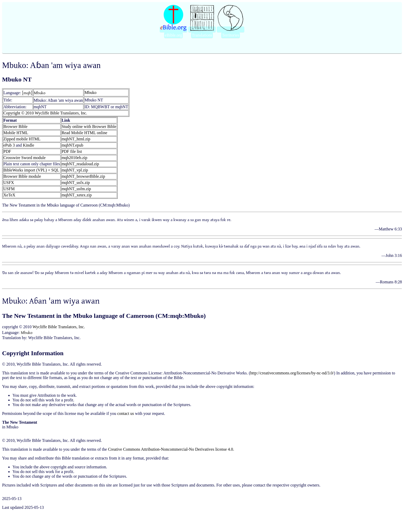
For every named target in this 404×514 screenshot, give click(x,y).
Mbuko (39, 93)
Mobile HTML (15, 133)
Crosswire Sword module (24, 157)
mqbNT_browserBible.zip (83, 176)
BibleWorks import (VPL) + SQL (31, 170)
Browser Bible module (22, 176)
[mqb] (27, 93)
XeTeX (9, 195)
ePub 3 (9, 145)
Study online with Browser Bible (89, 126)
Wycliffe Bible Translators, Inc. (58, 327)
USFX (8, 182)
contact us (125, 413)
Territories (230, 35)
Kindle (28, 145)
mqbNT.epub (72, 145)
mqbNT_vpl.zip (75, 170)
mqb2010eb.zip (74, 157)
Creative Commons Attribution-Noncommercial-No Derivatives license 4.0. (171, 449)
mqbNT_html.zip (76, 139)
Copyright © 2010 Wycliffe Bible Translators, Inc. (45, 113)
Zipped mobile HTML (22, 139)
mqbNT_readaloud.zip (80, 164)
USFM (9, 189)
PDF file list (72, 151)
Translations (202, 35)
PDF (7, 151)
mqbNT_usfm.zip (76, 189)
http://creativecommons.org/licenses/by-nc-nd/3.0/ (292, 373)
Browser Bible (15, 126)
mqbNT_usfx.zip (76, 182)
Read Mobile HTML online (84, 133)
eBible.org (173, 35)
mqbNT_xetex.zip (77, 195)
